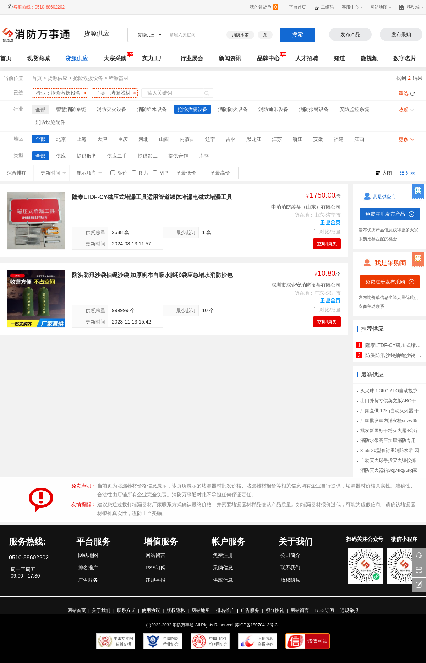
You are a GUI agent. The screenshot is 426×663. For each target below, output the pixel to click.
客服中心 (350, 7)
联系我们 (290, 567)
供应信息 (223, 580)
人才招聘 (306, 58)
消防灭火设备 (111, 109)
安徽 (318, 139)
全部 (40, 109)
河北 (143, 139)
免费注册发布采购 (385, 281)
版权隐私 (290, 580)
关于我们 (101, 610)
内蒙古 (187, 139)
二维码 (324, 7)
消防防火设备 (233, 109)
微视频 (369, 58)
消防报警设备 (314, 109)
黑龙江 (253, 139)
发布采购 (401, 34)
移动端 (409, 7)
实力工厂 (153, 58)
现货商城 (38, 58)
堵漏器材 (119, 78)
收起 (404, 109)
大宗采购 (115, 58)
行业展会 (191, 58)
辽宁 (210, 139)
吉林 (231, 139)
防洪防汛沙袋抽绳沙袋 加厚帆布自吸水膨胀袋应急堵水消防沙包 (152, 275)
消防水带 (240, 34)
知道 (339, 58)
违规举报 (155, 580)
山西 (164, 139)
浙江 (297, 139)
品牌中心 (268, 58)
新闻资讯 (230, 58)
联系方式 (126, 610)
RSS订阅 (156, 567)
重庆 (123, 139)
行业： (58, 93)
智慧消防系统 (71, 109)
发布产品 (350, 34)
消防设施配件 (50, 122)
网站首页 (76, 610)
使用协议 (151, 610)
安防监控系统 (354, 109)
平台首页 (297, 7)
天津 (102, 139)
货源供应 (76, 58)
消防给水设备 (152, 109)
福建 (339, 139)
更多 (404, 139)
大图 (387, 173)
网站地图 (378, 7)
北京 (61, 139)
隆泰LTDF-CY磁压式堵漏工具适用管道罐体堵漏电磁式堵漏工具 (152, 197)
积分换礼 (275, 610)
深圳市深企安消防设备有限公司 (306, 285)
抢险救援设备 (88, 78)
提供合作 (178, 156)
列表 (410, 173)
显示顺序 (89, 173)
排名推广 (88, 567)
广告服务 (88, 580)
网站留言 (155, 555)
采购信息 (223, 567)
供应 (61, 156)
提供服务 (87, 156)
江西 (359, 139)
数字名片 (404, 58)
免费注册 (223, 555)
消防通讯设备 (273, 109)
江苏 (277, 139)
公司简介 (290, 555)
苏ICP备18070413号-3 (256, 625)
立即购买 (327, 244)
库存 (204, 156)
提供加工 (148, 156)
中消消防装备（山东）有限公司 (306, 207)
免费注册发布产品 (385, 214)
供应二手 (117, 156)
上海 (82, 139)
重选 (404, 93)
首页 (37, 78)
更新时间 (53, 173)
